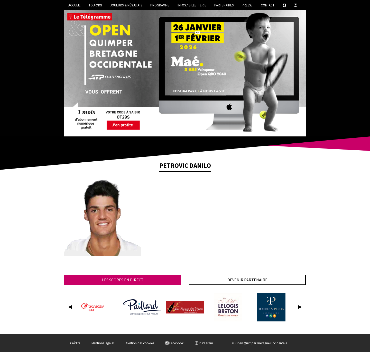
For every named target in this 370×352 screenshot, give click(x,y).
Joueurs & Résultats (126, 5)
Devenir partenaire (247, 279)
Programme (159, 5)
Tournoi (95, 5)
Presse (247, 5)
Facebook (174, 343)
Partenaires (224, 5)
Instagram (204, 343)
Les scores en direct (123, 279)
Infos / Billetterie (192, 5)
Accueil (74, 5)
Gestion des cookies (140, 343)
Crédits (75, 343)
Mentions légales (102, 343)
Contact (267, 5)
